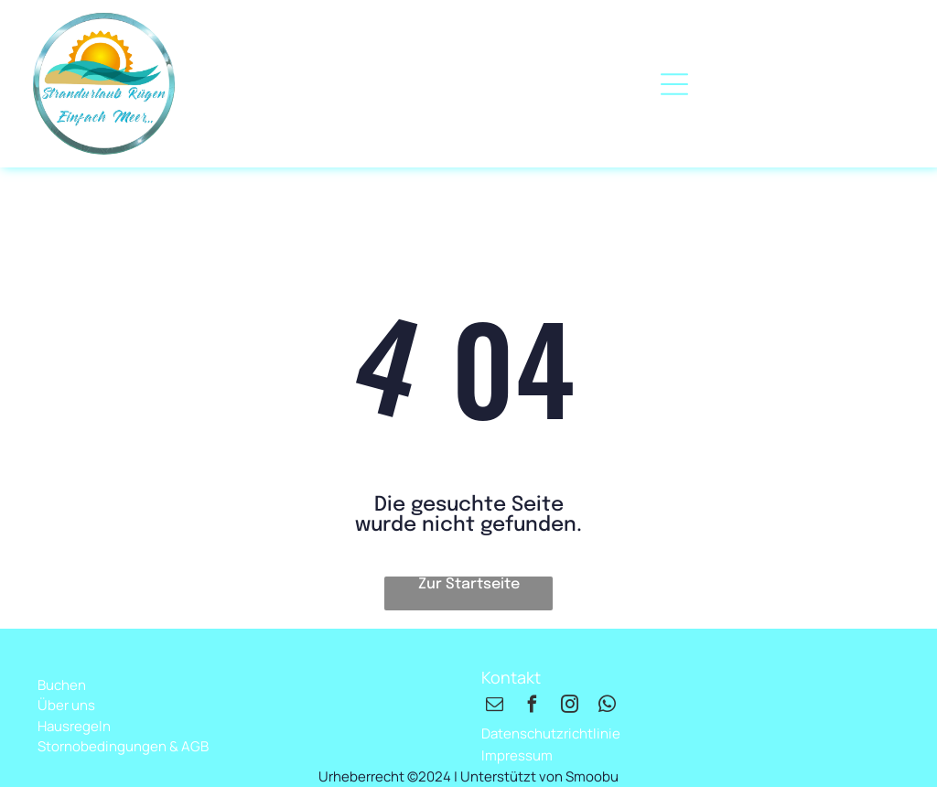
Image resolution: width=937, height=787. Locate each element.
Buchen (62, 685)
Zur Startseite (469, 584)
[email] (494, 707)
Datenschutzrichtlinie (550, 733)
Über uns (66, 705)
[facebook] (531, 707)
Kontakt (511, 677)
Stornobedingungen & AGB (123, 746)
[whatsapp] (606, 707)
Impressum (517, 755)
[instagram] (569, 707)
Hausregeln (74, 726)
